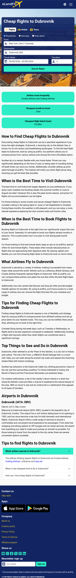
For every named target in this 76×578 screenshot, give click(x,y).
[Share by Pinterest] (20, 555)
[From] (39, 43)
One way (24, 36)
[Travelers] (63, 61)
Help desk (6, 495)
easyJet (38, 461)
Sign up (41, 564)
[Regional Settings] (65, 4)
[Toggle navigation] (70, 4)
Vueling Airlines (12, 461)
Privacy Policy (8, 531)
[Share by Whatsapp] (7, 555)
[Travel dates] (27, 61)
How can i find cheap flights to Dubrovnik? (25, 475)
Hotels (22, 29)
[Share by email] (3, 555)
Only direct (38, 36)
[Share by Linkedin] (24, 555)
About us (6, 521)
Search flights (38, 69)
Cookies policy (8, 526)
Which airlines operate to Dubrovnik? (22, 451)
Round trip (10, 36)
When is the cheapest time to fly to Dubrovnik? (27, 468)
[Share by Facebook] (11, 555)
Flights (10, 29)
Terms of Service (9, 537)
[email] (20, 564)
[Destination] (39, 52)
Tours (34, 29)
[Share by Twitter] (15, 555)
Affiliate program (9, 542)
